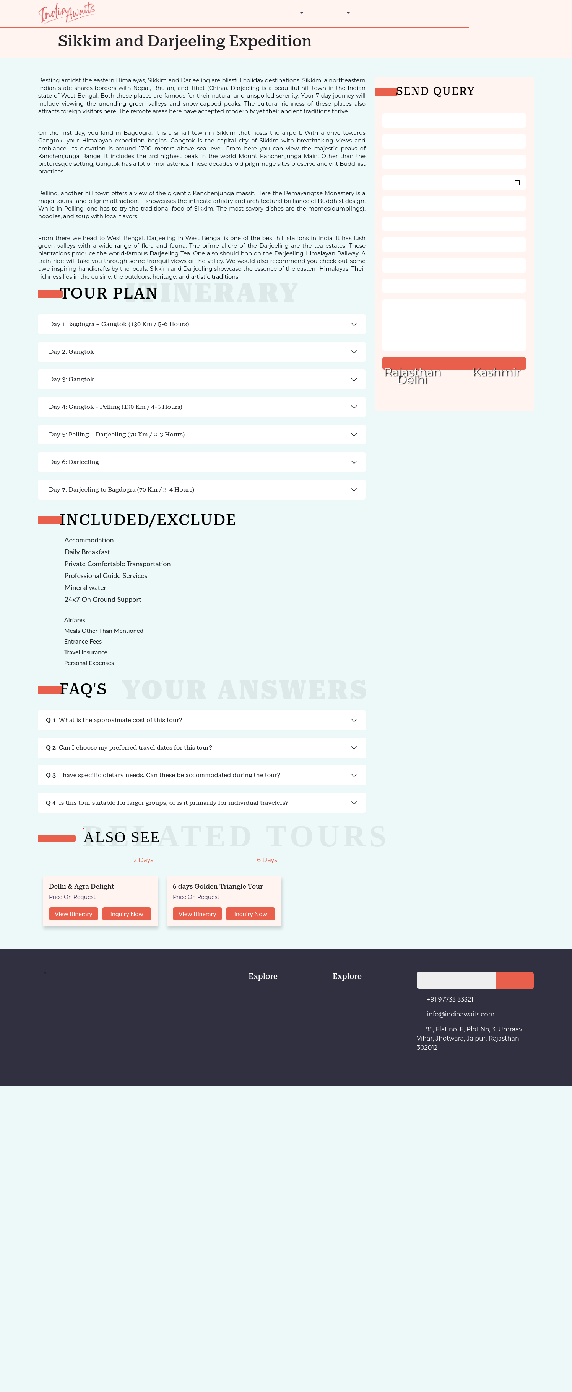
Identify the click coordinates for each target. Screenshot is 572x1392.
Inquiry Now (56, 1273)
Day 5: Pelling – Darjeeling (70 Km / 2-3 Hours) (59, 634)
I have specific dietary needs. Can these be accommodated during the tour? (96, 959)
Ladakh (43, 44)
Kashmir (44, 37)
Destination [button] (32, 23)
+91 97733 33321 (40, 140)
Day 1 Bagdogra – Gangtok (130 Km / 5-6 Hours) (61, 365)
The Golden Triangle (43, 119)
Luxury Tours (50, 99)
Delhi (40, 30)
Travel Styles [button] (34, 64)
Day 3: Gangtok (24, 476)
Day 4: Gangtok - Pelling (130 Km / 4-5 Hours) (58, 541)
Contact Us (32, 133)
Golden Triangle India (61, 85)
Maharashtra (49, 50)
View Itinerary (21, 1273)
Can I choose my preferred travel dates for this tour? (69, 928)
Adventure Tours (54, 71)
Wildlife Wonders (55, 112)
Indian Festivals (53, 92)
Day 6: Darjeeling (25, 694)
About (26, 126)
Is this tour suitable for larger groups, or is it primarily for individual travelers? (97, 989)
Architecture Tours (57, 78)
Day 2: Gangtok (24, 418)
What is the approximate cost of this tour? (57, 898)
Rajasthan (46, 57)
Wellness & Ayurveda (60, 106)
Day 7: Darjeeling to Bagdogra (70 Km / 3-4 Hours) (63, 747)
